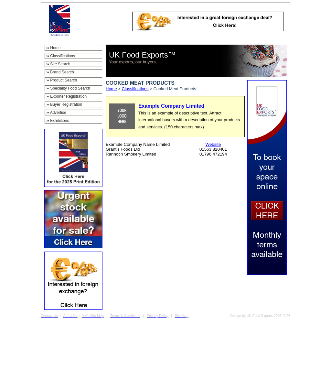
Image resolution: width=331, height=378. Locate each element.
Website (213, 144)
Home (111, 88)
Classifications (135, 88)
